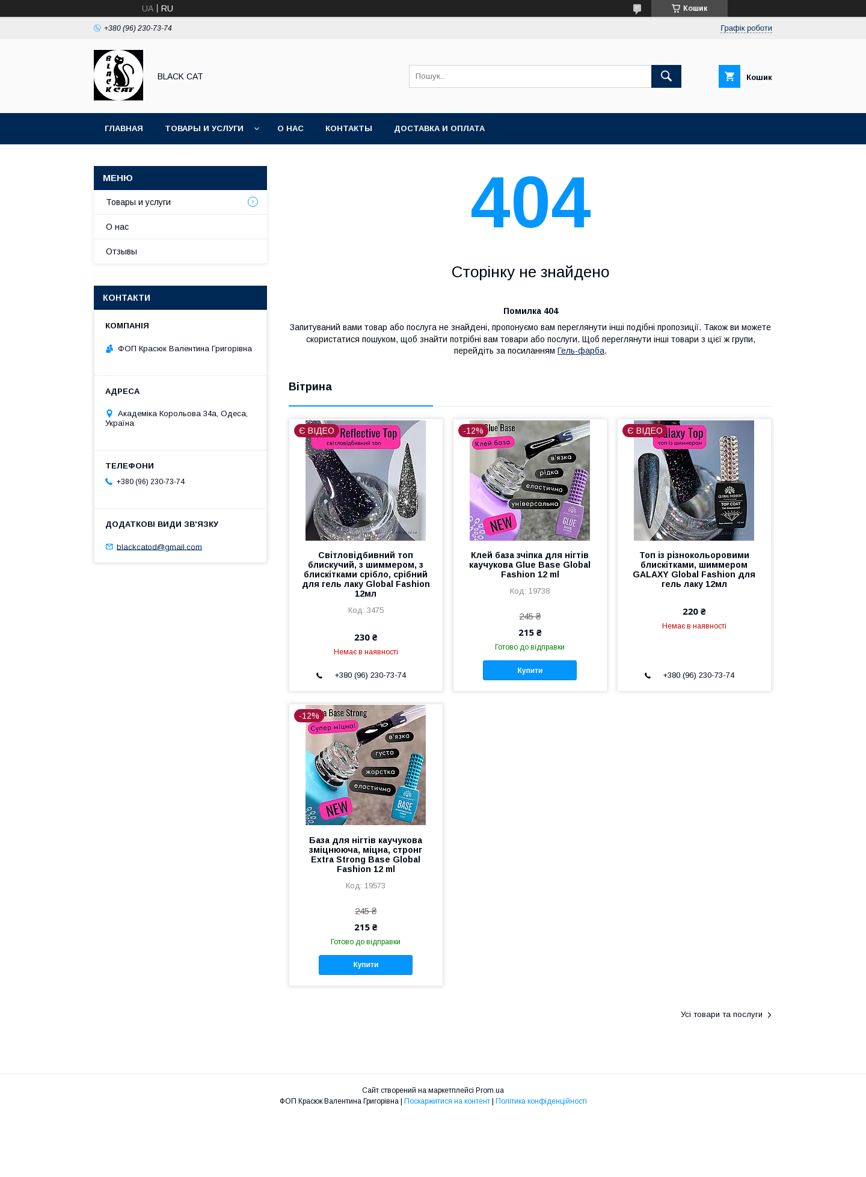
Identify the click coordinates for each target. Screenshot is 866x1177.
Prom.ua (490, 1090)
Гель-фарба (580, 350)
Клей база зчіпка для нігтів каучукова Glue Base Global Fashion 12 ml (530, 564)
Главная (124, 128)
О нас (290, 128)
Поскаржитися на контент (447, 1101)
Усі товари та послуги (722, 1014)
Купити (529, 670)
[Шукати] (666, 76)
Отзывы (121, 251)
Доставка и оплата (439, 128)
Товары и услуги (204, 128)
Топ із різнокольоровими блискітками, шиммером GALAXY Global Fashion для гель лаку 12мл (694, 569)
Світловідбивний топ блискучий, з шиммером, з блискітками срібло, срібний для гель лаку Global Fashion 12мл (366, 574)
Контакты (348, 128)
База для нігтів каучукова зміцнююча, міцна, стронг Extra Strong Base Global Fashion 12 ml (365, 854)
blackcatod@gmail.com (159, 546)
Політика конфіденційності (541, 1101)
